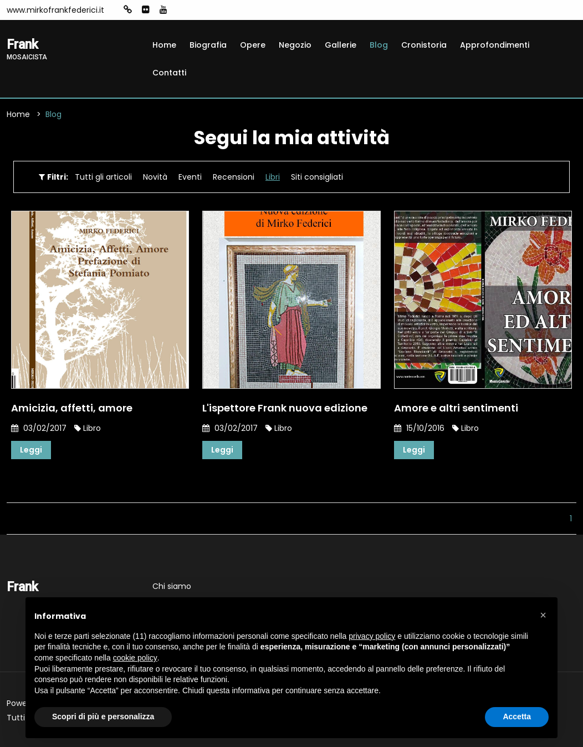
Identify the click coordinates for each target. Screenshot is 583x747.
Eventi (190, 176)
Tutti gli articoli (103, 176)
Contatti (169, 72)
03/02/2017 (39, 428)
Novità (155, 176)
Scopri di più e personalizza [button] (103, 716)
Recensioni (233, 176)
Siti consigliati (317, 176)
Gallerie (340, 44)
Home (164, 44)
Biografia (208, 44)
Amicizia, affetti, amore (71, 408)
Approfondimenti (494, 44)
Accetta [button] (517, 716)
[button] (543, 615)
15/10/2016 (419, 428)
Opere (252, 44)
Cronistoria (424, 44)
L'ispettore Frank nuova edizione (284, 408)
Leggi (31, 449)
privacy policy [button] (372, 636)
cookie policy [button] (135, 657)
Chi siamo (171, 586)
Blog (379, 44)
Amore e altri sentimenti (456, 408)
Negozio (295, 44)
